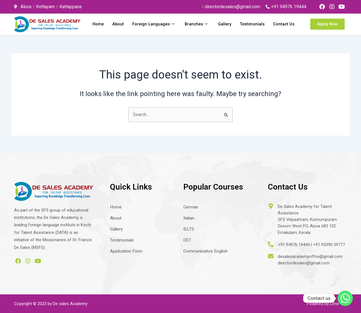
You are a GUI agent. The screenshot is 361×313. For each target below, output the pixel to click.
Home (124, 23)
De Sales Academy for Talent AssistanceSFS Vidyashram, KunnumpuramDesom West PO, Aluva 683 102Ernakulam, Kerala (307, 219)
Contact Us (283, 31)
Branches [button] (224, 23)
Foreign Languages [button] (180, 23)
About (144, 23)
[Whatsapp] (345, 298)
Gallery (253, 23)
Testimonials (281, 23)
